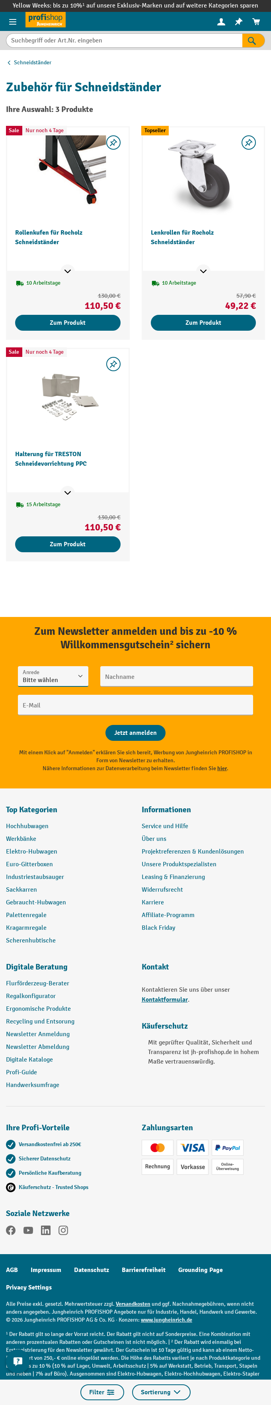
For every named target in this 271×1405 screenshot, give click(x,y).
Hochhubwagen (27, 826)
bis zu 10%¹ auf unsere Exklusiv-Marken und (114, 6)
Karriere (153, 902)
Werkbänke (21, 839)
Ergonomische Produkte (38, 1009)
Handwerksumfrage (32, 1085)
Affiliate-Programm (168, 915)
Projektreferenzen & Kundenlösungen (193, 852)
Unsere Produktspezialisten (179, 864)
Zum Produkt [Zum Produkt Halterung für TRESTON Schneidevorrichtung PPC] (68, 544)
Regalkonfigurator (31, 996)
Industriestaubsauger (35, 877)
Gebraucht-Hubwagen (36, 902)
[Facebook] (11, 1232)
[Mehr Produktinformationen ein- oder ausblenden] (67, 271)
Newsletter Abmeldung (37, 1047)
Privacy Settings (29, 1287)
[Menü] (12, 21)
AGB (12, 1270)
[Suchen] (253, 40)
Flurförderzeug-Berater (37, 983)
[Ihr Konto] (221, 21)
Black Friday (158, 928)
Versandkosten (133, 1304)
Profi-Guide (21, 1072)
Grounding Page (200, 1270)
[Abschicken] (135, 733)
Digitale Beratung (37, 967)
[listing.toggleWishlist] (113, 142)
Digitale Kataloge (29, 1060)
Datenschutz (91, 1270)
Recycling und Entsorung (40, 1021)
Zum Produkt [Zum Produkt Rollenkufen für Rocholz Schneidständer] (68, 323)
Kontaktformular (165, 1000)
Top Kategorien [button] (31, 810)
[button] (68, 970)
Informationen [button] (166, 810)
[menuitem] (221, 21)
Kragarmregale (26, 928)
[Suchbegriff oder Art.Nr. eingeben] (124, 40)
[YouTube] (28, 1232)
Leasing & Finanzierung (173, 877)
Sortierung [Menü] (161, 1392)
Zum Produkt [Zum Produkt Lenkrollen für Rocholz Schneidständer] (203, 323)
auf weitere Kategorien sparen (217, 6)
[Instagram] (63, 1232)
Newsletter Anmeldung (38, 1034)
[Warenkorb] (256, 21)
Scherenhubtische (31, 940)
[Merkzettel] (239, 21)
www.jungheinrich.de (166, 1319)
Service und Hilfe (165, 826)
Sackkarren (21, 890)
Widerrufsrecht (162, 890)
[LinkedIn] (46, 1232)
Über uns (154, 839)
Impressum (46, 1270)
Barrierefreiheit (144, 1270)
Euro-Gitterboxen (29, 864)
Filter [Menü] (102, 1392)
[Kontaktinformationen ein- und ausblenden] (18, 1361)
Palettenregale (26, 915)
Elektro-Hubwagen (31, 852)
